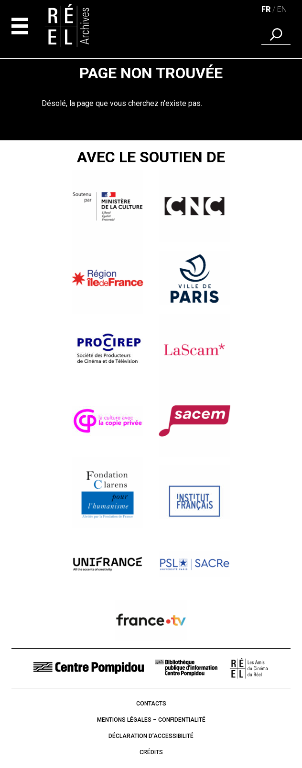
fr (265, 9)
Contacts (151, 703)
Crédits (151, 752)
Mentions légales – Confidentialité (151, 719)
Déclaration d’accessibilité (151, 736)
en (282, 9)
